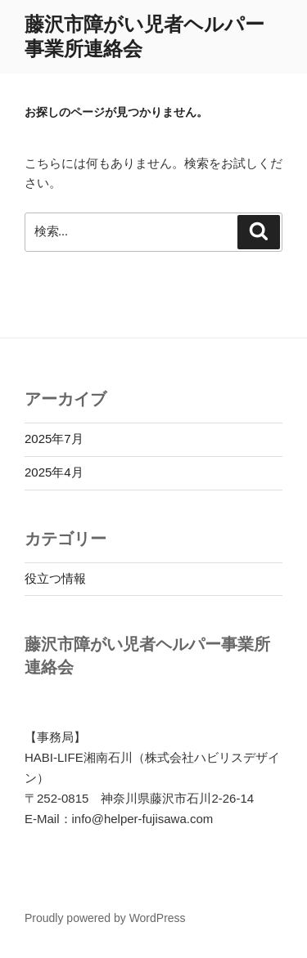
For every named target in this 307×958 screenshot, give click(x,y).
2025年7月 (54, 438)
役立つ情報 (55, 578)
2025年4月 (54, 472)
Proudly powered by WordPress (105, 917)
